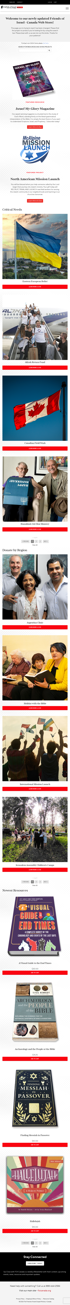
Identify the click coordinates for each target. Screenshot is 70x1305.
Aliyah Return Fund (35, 362)
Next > (46, 541)
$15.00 (35, 1227)
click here (45, 43)
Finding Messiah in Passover (35, 1135)
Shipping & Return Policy (33, 1299)
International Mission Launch (35, 784)
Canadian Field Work (35, 443)
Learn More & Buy (35, 127)
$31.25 (35, 1055)
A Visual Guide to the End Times (35, 963)
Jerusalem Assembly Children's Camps (35, 865)
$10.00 (35, 1141)
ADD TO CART (35, 972)
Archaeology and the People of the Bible (35, 1049)
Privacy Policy (20, 1299)
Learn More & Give (35, 201)
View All (35, 545)
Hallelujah (35, 1221)
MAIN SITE (12, 2)
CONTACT (19, 2)
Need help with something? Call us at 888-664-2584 (35, 1286)
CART (55, 2)
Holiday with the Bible (35, 703)
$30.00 (35, 969)
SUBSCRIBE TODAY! (35, 1263)
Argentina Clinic (35, 622)
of (35, 537)
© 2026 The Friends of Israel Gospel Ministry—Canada (35, 1301)
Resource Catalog (48, 1299)
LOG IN (50, 2)
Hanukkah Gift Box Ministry (35, 524)
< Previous (25, 541)
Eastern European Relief (35, 281)
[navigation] (12, 2)
